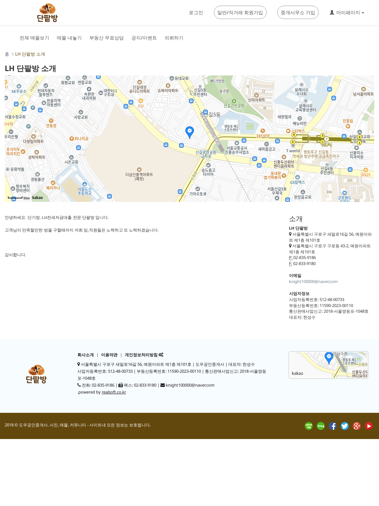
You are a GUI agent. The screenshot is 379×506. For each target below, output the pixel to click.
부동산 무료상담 (106, 37)
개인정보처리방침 (141, 355)
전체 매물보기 (34, 37)
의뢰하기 (174, 37)
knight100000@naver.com (313, 281)
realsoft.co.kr (114, 392)
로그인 (196, 12)
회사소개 (85, 355)
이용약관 (109, 355)
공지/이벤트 (144, 37)
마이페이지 (346, 12)
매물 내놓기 (69, 37)
